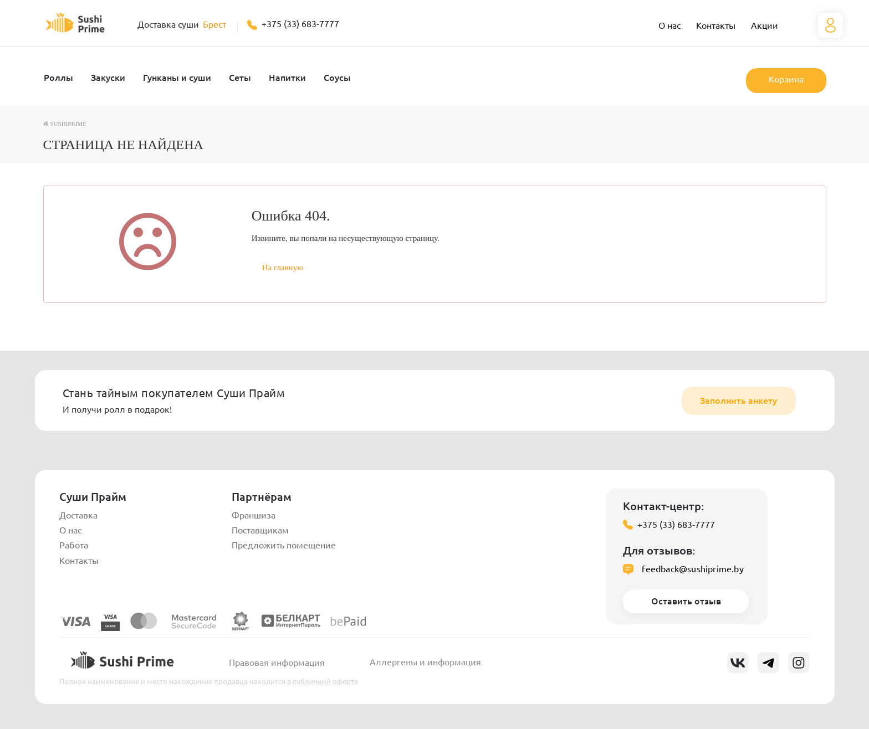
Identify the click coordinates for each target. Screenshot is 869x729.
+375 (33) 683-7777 (300, 24)
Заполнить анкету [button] (738, 400)
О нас (669, 25)
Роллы (58, 78)
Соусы (337, 78)
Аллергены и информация (425, 662)
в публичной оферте (322, 681)
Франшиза (253, 515)
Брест (214, 24)
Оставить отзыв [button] (686, 601)
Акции (764, 25)
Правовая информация (277, 663)
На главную (283, 267)
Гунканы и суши (177, 78)
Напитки (287, 78)
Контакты (715, 25)
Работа (73, 545)
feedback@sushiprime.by (692, 569)
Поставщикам (260, 530)
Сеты (240, 78)
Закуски (108, 78)
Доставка (78, 515)
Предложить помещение (284, 545)
